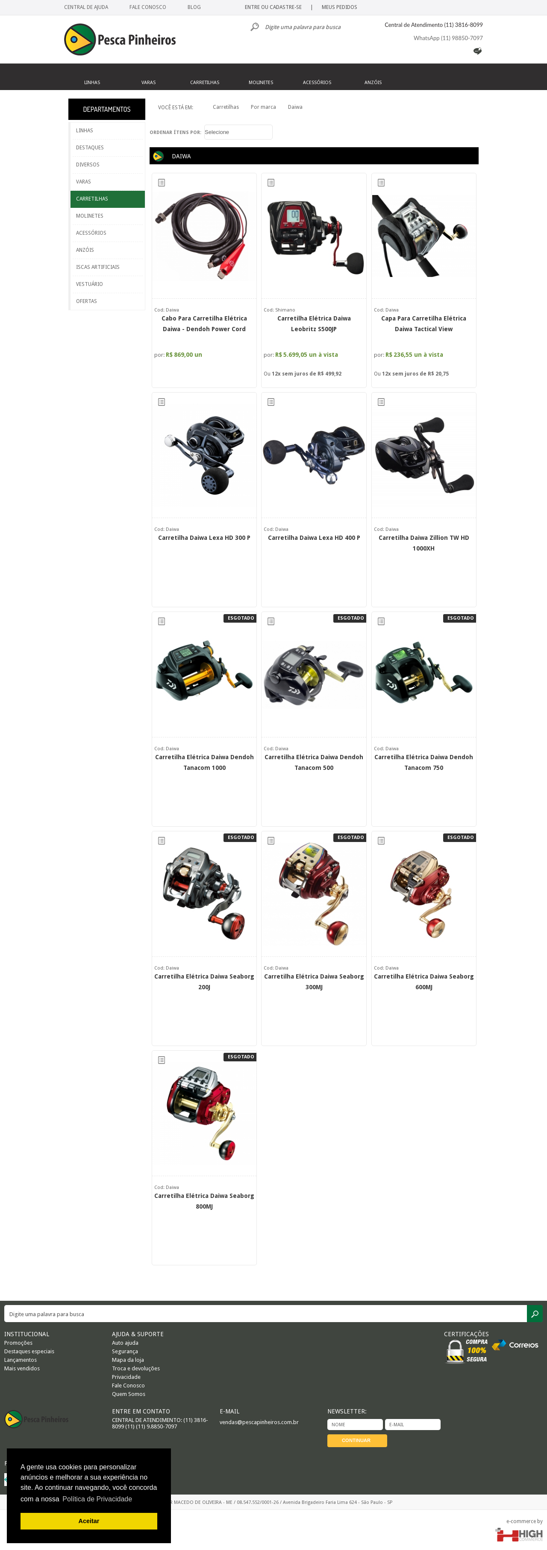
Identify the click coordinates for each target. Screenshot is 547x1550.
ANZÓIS (85, 250)
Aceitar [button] (89, 1521)
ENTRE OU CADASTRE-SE (273, 7)
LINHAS (84, 131)
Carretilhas (226, 107)
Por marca (263, 107)
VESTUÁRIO (89, 284)
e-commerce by (524, 1521)
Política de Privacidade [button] (97, 1499)
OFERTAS (86, 301)
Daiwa (295, 107)
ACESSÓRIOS (91, 233)
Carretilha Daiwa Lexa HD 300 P (204, 537)
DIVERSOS (88, 165)
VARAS (83, 182)
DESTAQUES (90, 148)
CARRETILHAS (92, 199)
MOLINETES (89, 216)
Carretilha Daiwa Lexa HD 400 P (314, 537)
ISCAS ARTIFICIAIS (98, 267)
